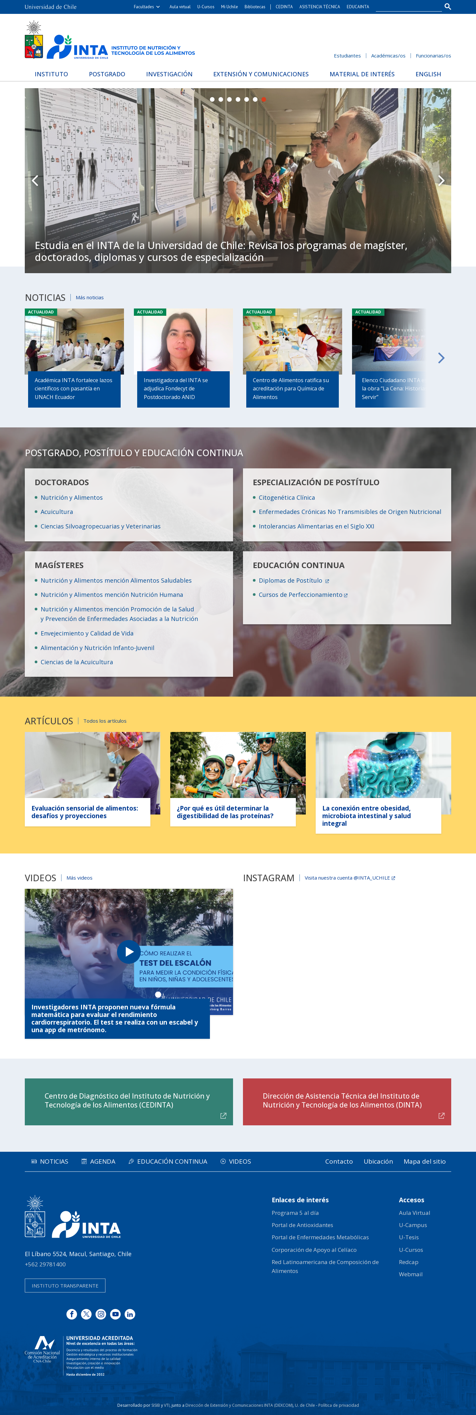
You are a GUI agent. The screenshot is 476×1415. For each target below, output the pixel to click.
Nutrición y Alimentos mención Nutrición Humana (112, 595)
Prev (35, 181)
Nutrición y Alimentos (72, 497)
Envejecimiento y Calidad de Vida (87, 633)
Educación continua (172, 1161)
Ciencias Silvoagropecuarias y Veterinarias (101, 526)
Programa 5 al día (295, 1212)
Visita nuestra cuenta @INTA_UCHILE (347, 877)
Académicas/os (388, 55)
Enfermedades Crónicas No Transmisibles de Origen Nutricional (350, 512)
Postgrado (107, 74)
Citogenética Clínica (287, 497)
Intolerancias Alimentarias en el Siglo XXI (316, 526)
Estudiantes (347, 55)
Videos (240, 1161)
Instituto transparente (65, 1285)
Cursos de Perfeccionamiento (300, 595)
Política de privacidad (338, 1405)
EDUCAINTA (358, 7)
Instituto (51, 74)
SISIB (155, 1405)
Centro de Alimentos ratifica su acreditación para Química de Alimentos (291, 389)
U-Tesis (409, 1237)
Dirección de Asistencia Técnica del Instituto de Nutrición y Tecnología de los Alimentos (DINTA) (342, 1100)
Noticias (54, 1161)
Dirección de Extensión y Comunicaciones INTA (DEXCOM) (239, 1405)
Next (441, 181)
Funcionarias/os (433, 55)
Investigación (169, 74)
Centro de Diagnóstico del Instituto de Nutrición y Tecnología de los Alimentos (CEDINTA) (127, 1100)
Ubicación (378, 1161)
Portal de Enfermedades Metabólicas (320, 1237)
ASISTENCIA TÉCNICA (319, 7)
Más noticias (90, 297)
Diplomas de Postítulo (291, 580)
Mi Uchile (229, 7)
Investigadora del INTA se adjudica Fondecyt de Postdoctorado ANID (176, 389)
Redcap (408, 1262)
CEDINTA (284, 7)
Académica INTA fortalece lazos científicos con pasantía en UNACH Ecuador (73, 389)
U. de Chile (305, 1405)
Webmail (411, 1274)
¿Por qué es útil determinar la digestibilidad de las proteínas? (225, 812)
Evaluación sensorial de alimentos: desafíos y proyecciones (84, 812)
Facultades (144, 7)
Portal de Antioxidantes (302, 1225)
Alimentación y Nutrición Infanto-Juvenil (97, 648)
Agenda (102, 1161)
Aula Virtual (414, 1212)
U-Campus (413, 1225)
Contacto (339, 1161)
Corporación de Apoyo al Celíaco (314, 1249)
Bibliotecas (255, 7)
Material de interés (362, 74)
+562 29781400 (45, 1264)
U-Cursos (206, 7)
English (428, 74)
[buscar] (405, 7)
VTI (167, 1405)
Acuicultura (57, 512)
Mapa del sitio (425, 1161)
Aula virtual (180, 7)
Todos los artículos (105, 720)
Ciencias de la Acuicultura (77, 662)
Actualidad (41, 312)
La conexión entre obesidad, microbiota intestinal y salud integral (366, 816)
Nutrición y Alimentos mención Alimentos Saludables (116, 580)
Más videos (79, 877)
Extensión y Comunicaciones (261, 74)
